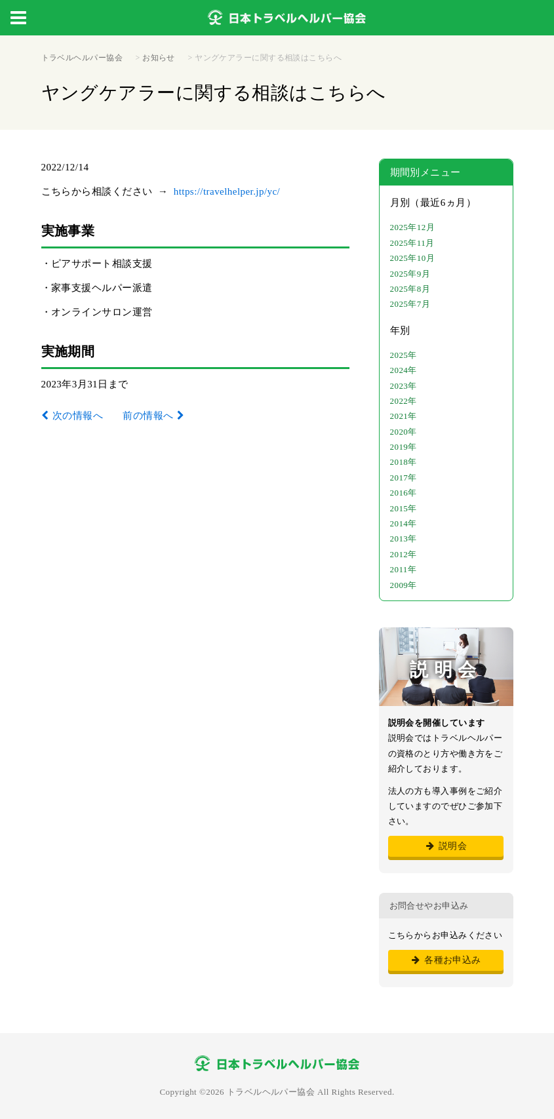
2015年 (403, 508)
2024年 (403, 370)
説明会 (445, 846)
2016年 (403, 493)
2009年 (403, 585)
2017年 (403, 477)
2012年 (403, 554)
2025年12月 (412, 227)
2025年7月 (410, 304)
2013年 (403, 538)
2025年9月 (410, 274)
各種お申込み (445, 960)
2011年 (403, 569)
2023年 (403, 386)
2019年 (403, 447)
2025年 (403, 355)
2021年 (403, 416)
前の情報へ (148, 415)
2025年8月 (410, 289)
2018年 (403, 462)
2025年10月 (412, 258)
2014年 (403, 523)
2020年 (403, 432)
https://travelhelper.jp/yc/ (227, 191)
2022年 (403, 401)
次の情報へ (77, 415)
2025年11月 (412, 243)
